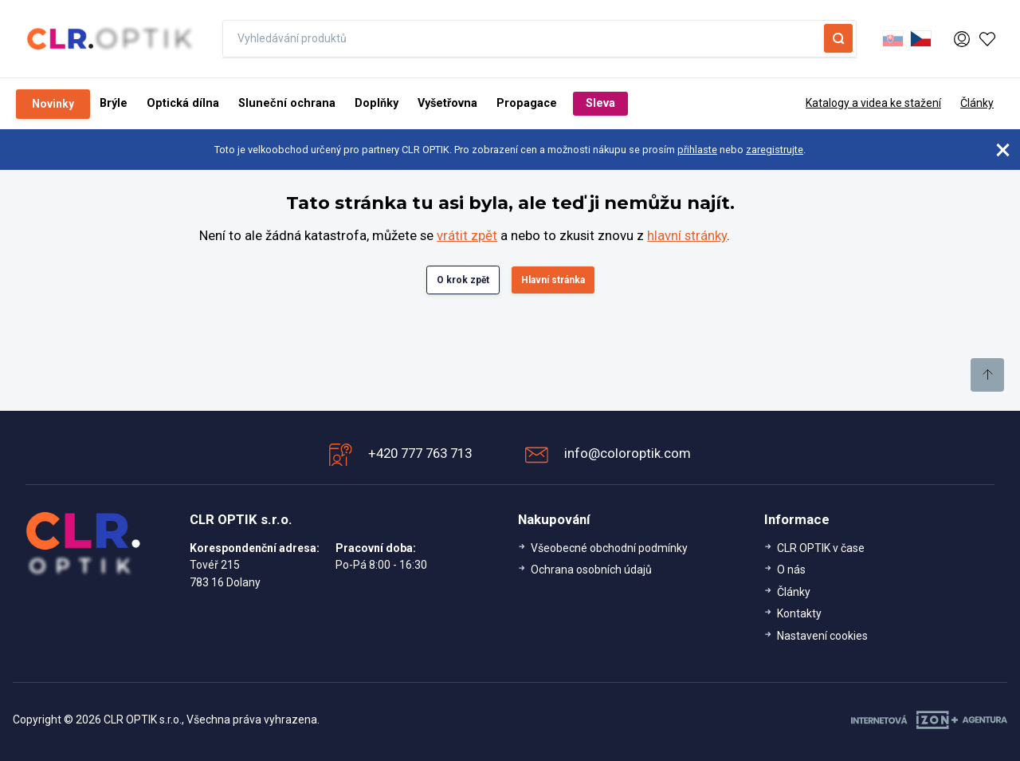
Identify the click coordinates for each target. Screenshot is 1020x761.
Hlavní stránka (553, 280)
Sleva (600, 103)
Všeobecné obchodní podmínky (609, 548)
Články (977, 103)
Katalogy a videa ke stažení (873, 103)
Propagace (526, 103)
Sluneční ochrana (286, 103)
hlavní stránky (687, 235)
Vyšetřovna (447, 103)
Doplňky (376, 103)
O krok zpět (463, 280)
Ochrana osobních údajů (591, 569)
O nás (791, 569)
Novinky (53, 103)
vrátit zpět (467, 235)
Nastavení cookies (822, 635)
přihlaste (697, 150)
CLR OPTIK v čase (821, 548)
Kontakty (799, 613)
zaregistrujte (774, 150)
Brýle (114, 103)
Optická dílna (183, 103)
